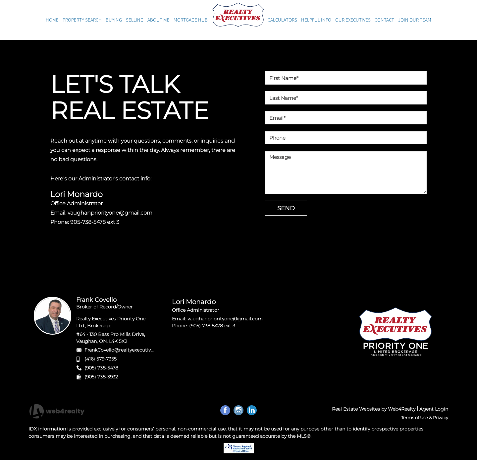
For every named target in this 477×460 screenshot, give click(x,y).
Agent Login (433, 409)
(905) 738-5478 (101, 368)
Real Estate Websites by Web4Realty (373, 409)
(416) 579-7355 (100, 359)
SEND (286, 208)
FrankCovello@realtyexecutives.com (125, 350)
